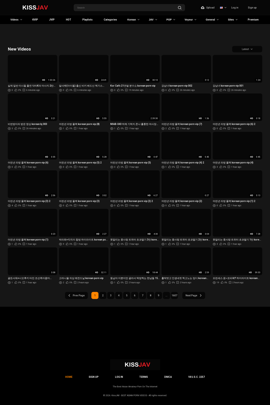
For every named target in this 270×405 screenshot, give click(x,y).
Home (68, 376)
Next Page (194, 295)
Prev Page (76, 295)
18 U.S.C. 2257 (196, 376)
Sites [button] (232, 19)
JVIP (52, 19)
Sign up (252, 7)
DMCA (168, 376)
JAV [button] (153, 19)
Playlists (87, 19)
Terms (143, 376)
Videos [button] (16, 19)
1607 (174, 295)
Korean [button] (133, 19)
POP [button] (170, 19)
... (166, 295)
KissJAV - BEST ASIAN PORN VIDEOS (129, 395)
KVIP (35, 19)
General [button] (212, 19)
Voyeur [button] (190, 19)
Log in (234, 7)
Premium (253, 19)
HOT (68, 19)
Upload (208, 7)
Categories (110, 19)
